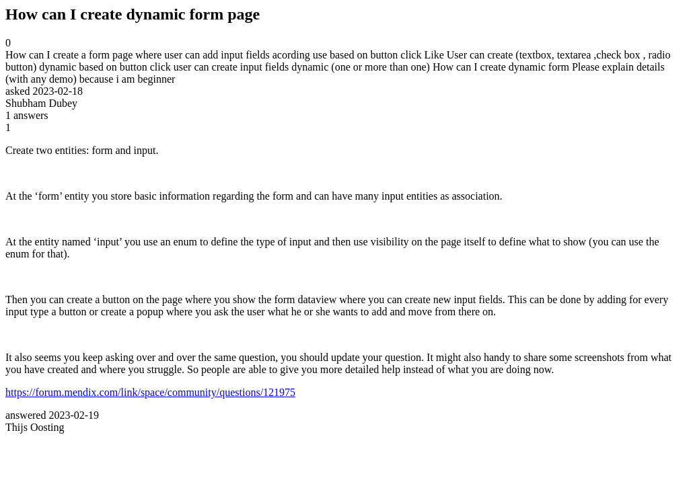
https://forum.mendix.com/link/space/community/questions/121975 (150, 392)
